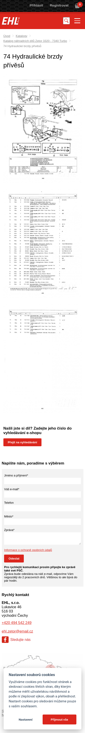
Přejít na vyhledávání (22, 442)
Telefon (9, 502)
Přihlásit (36, 5)
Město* (8, 516)
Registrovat (59, 5)
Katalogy (21, 36)
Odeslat (14, 558)
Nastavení (25, 719)
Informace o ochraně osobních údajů (28, 550)
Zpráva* (9, 530)
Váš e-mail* (11, 489)
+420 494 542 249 (17, 623)
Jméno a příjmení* (16, 475)
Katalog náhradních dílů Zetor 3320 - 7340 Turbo (35, 41)
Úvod (6, 36)
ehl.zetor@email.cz (17, 631)
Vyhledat (66, 20)
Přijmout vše (59, 719)
